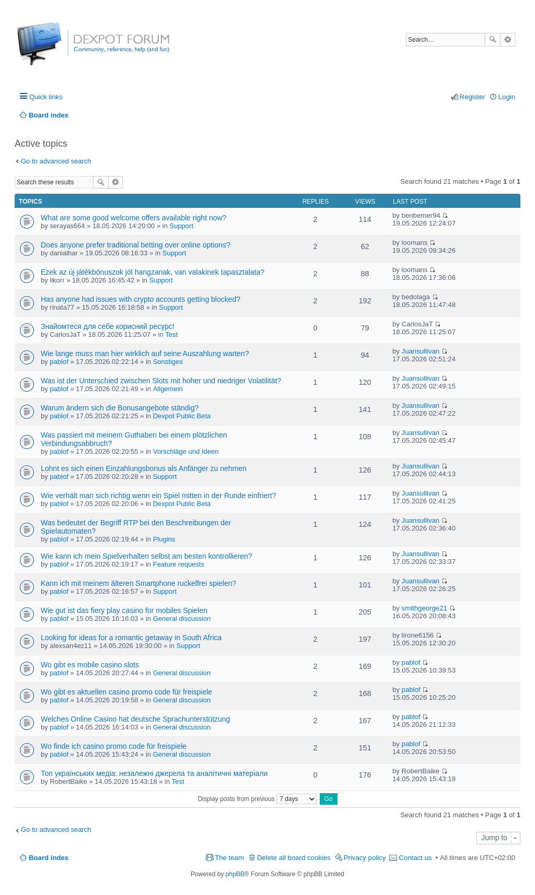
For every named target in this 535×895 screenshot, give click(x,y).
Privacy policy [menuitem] (365, 858)
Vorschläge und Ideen (186, 451)
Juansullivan (421, 351)
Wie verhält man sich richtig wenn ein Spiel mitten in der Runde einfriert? (158, 495)
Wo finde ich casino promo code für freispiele (114, 746)
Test (171, 334)
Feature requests (178, 564)
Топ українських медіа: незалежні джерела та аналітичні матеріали (154, 773)
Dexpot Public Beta (182, 416)
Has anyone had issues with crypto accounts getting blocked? (140, 299)
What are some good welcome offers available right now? (133, 218)
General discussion (182, 618)
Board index (48, 858)
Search (493, 39)
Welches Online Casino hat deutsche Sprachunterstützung (135, 719)
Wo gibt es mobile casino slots (90, 665)
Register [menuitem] (472, 97)
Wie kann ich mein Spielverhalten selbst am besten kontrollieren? (146, 556)
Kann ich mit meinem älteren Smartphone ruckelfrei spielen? (138, 583)
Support (181, 226)
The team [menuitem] (229, 858)
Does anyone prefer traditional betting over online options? (135, 245)
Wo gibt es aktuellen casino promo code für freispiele (126, 692)
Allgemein (168, 389)
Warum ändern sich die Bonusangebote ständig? (120, 408)
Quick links (46, 97)
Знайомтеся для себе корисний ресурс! (108, 326)
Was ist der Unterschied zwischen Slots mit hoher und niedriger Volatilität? (161, 380)
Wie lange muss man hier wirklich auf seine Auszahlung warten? (145, 353)
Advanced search (508, 39)
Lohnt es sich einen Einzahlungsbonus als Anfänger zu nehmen (144, 468)
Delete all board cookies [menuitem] (294, 858)
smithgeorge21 (424, 608)
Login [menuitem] (506, 97)
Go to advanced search (56, 161)
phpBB (235, 874)
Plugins (164, 539)
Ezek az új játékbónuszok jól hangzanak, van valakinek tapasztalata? (152, 272)
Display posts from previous (257, 799)
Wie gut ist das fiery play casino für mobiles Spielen (124, 610)
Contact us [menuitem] (415, 858)
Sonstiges (168, 362)
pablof (59, 362)
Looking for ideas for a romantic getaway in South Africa (131, 637)
